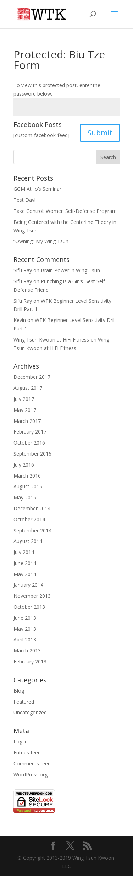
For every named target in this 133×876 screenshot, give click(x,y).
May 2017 (24, 410)
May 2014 (24, 574)
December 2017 (31, 376)
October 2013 (29, 606)
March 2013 (27, 650)
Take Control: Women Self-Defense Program (65, 211)
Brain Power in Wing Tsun (70, 270)
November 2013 (32, 595)
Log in (20, 741)
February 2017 (29, 431)
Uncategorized (30, 712)
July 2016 (23, 464)
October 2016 (29, 442)
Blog (18, 690)
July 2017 (23, 399)
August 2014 (27, 541)
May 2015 (24, 497)
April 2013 (24, 639)
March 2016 (27, 475)
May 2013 (24, 628)
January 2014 (28, 584)
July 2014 (23, 552)
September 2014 (32, 530)
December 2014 (31, 508)
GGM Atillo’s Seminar (37, 189)
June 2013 (24, 617)
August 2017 (27, 388)
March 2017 (27, 421)
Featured (23, 701)
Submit (100, 133)
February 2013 (29, 661)
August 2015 (27, 486)
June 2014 (24, 563)
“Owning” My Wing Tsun (40, 241)
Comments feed (32, 763)
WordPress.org (30, 774)
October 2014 (29, 519)
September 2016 (32, 453)
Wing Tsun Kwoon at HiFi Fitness (51, 339)
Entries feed (27, 752)
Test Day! (24, 200)
